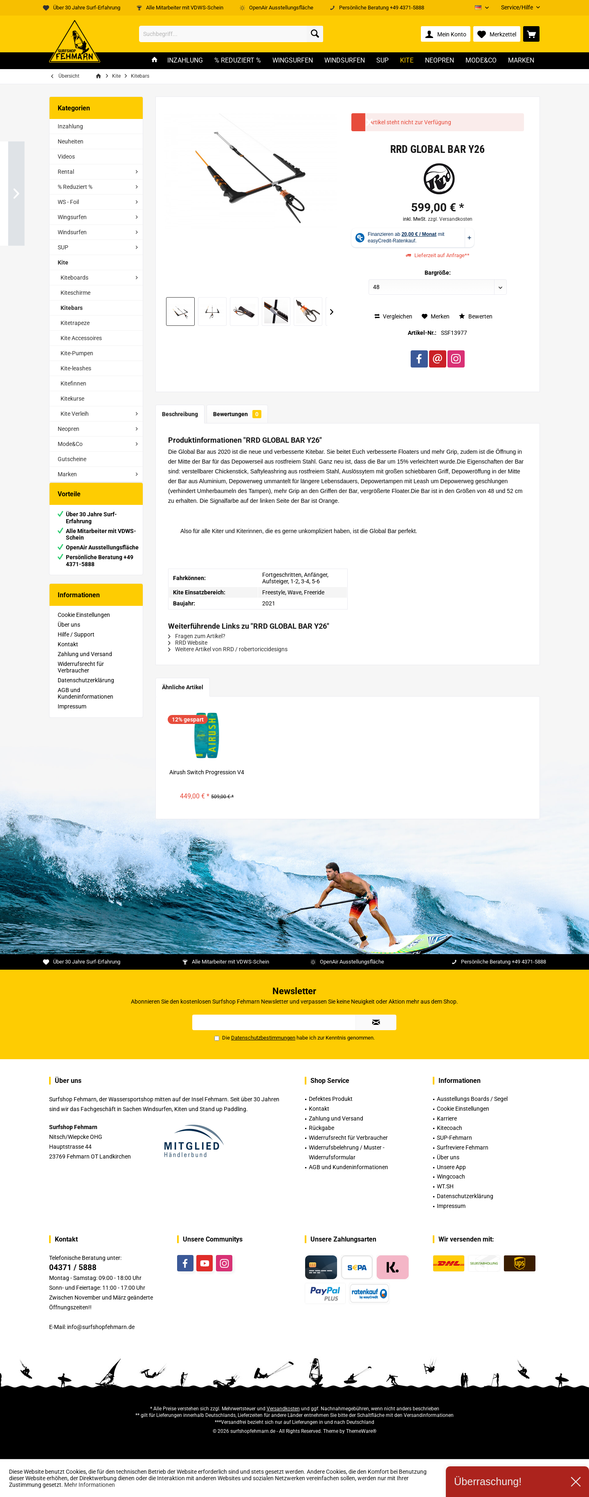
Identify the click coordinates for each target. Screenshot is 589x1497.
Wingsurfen (72, 217)
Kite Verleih (75, 413)
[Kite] (406, 60)
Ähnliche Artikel (182, 687)
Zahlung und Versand (85, 662)
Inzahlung (70, 126)
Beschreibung (180, 414)
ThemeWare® (361, 1431)
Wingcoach (451, 1176)
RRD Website (187, 642)
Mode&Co (70, 444)
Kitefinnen (73, 383)
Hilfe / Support (76, 642)
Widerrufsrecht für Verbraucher (81, 675)
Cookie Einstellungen (84, 623)
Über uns (69, 633)
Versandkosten (283, 1409)
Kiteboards (74, 277)
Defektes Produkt (331, 1099)
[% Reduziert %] (238, 60)
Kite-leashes (76, 368)
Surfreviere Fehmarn (462, 1147)
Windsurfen (72, 232)
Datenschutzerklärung (86, 688)
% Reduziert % (75, 187)
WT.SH (445, 1186)
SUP (63, 247)
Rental (66, 171)
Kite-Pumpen (77, 353)
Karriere (447, 1118)
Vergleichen (393, 316)
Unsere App (451, 1167)
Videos (66, 156)
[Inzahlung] (185, 60)
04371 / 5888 (73, 1267)
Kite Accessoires (81, 338)
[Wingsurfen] (293, 60)
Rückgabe (321, 1128)
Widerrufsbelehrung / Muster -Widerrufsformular (346, 1152)
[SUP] (382, 60)
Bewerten (475, 316)
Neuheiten (70, 141)
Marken (67, 474)
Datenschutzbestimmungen (263, 1038)
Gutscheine (72, 459)
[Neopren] (439, 60)
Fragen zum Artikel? (196, 636)
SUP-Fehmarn (454, 1137)
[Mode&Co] (481, 60)
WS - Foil (68, 202)
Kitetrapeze (75, 323)
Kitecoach (449, 1128)
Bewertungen (237, 414)
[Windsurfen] (345, 60)
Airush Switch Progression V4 (206, 772)
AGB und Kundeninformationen (85, 701)
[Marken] (521, 60)
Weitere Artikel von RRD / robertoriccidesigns (228, 649)
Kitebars (72, 308)
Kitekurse (72, 398)
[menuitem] (517, 7)
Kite (63, 262)
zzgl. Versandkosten (450, 219)
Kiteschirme (75, 292)
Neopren (68, 429)
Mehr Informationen (89, 1484)
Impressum (72, 714)
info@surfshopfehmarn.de (101, 1327)
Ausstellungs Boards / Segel (472, 1099)
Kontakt (68, 652)
